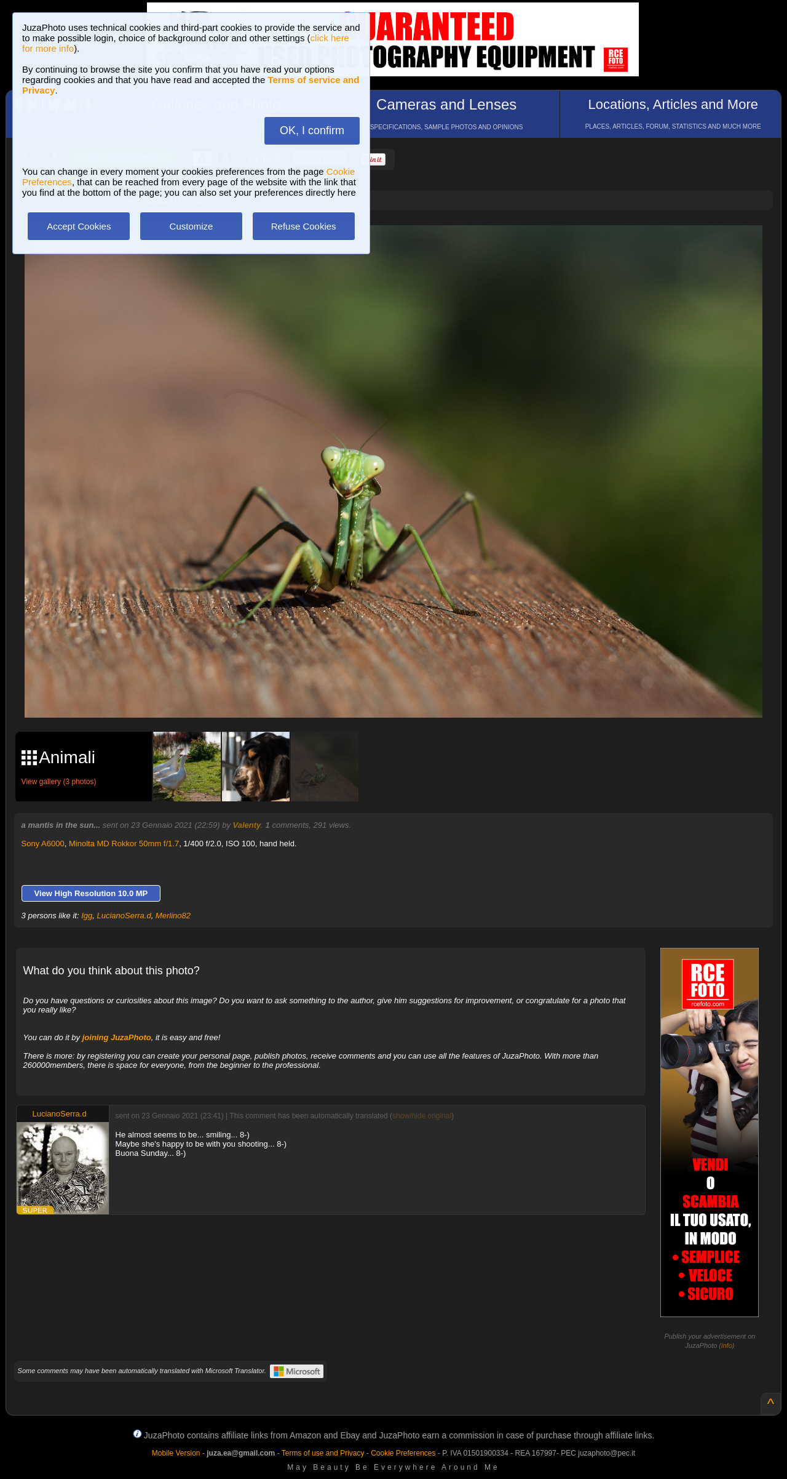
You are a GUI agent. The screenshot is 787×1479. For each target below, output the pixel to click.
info (726, 1345)
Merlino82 (173, 915)
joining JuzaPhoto (116, 1037)
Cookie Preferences (403, 1453)
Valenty (247, 825)
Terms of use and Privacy (323, 1453)
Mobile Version (176, 1453)
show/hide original (421, 1116)
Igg (86, 915)
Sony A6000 (43, 843)
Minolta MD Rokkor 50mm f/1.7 (124, 843)
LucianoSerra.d (124, 915)
